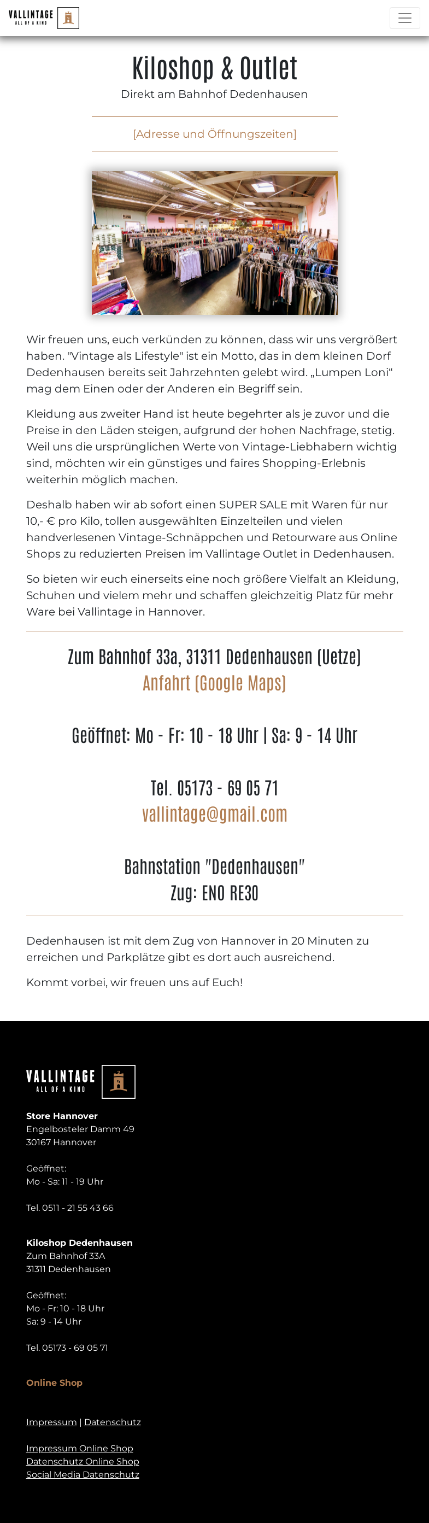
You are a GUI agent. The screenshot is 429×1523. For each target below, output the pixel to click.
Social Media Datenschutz (82, 1474)
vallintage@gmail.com (214, 812)
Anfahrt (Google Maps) (214, 681)
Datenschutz (112, 1422)
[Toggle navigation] (405, 18)
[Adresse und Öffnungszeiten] (215, 133)
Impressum (51, 1422)
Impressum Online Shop (79, 1448)
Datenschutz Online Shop (82, 1461)
